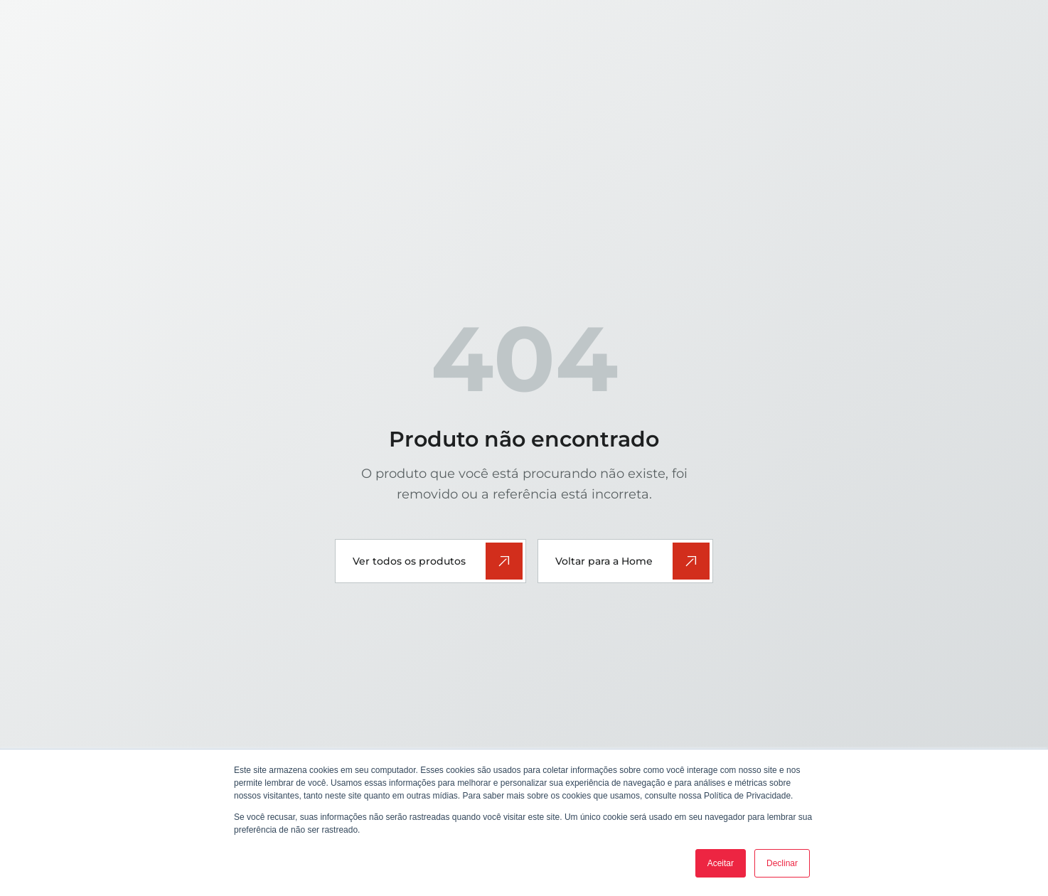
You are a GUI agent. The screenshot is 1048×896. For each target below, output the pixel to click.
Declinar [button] (782, 863)
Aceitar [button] (720, 863)
